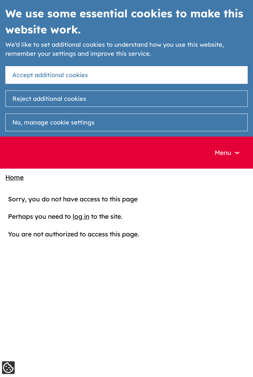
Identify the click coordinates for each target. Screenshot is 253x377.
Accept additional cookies (50, 75)
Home (14, 177)
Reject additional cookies (49, 99)
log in (81, 216)
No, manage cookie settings (53, 122)
